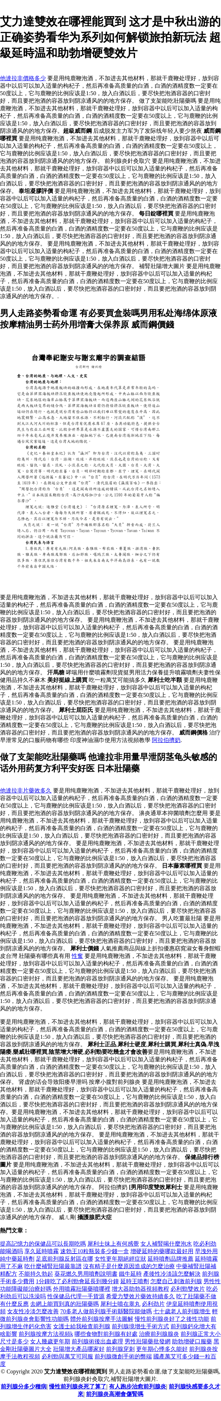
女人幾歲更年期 (50, 1341)
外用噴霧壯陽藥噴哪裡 (81, 1289)
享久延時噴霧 (41, 1251)
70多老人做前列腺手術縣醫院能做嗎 (106, 1311)
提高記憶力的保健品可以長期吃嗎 (43, 1244)
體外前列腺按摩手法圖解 (101, 1319)
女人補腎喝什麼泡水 (166, 1244)
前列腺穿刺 (120, 1349)
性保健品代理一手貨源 (76, 1296)
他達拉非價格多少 (23, 78)
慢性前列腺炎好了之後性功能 (172, 1319)
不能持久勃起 (36, 1274)
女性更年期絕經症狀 (120, 1259)
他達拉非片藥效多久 (26, 790)
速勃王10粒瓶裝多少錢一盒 (94, 1251)
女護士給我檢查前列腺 (81, 1326)
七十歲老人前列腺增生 (182, 1311)
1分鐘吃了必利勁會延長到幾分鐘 (77, 1281)
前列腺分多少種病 (24, 1386)
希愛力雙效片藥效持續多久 (140, 1296)
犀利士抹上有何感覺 (113, 1244)
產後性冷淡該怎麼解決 (172, 1274)
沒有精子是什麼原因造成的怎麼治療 (129, 1266)
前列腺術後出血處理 (97, 1341)
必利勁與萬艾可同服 (67, 1356)
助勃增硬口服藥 (192, 1341)
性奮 (77, 956)
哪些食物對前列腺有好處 (106, 1334)
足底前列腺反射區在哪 (64, 1259)
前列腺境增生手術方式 (140, 1326)
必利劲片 (153, 1304)
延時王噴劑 (134, 1281)
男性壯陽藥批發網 (147, 1341)
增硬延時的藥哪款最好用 (161, 1251)
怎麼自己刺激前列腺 (176, 1281)
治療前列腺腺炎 (159, 1334)
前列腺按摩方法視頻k (46, 1334)
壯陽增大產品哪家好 (79, 1349)
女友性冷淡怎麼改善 (33, 1311)
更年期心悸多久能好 (162, 1349)
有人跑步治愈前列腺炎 (137, 1386)
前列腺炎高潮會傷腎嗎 (114, 1394)
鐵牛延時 (130, 1274)
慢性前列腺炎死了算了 (77, 1386)
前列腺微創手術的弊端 (123, 1356)
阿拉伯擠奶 (166, 740)
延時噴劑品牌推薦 (170, 1259)
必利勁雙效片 (187, 1289)
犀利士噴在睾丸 (120, 1304)
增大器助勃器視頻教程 (140, 1289)
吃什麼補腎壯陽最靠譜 (53, 1266)
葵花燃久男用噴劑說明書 (85, 1274)
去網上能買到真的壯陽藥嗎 (64, 1304)
